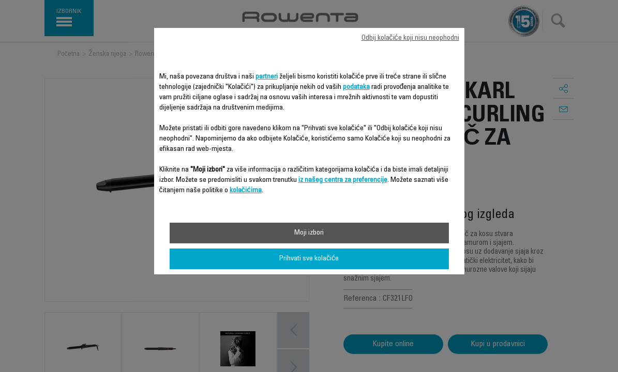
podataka (356, 87)
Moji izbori (309, 233)
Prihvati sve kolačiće (309, 258)
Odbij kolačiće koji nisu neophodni (410, 38)
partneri (266, 77)
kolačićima (246, 190)
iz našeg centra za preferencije (342, 180)
